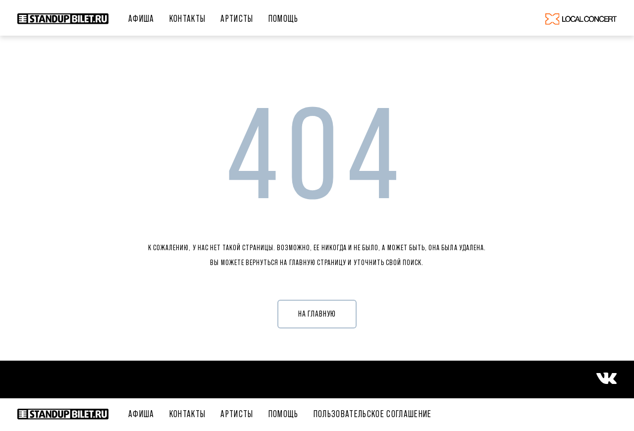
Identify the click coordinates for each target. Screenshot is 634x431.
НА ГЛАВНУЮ (317, 314)
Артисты (236, 18)
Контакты (187, 18)
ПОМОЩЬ (283, 18)
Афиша (141, 18)
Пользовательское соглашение (373, 414)
